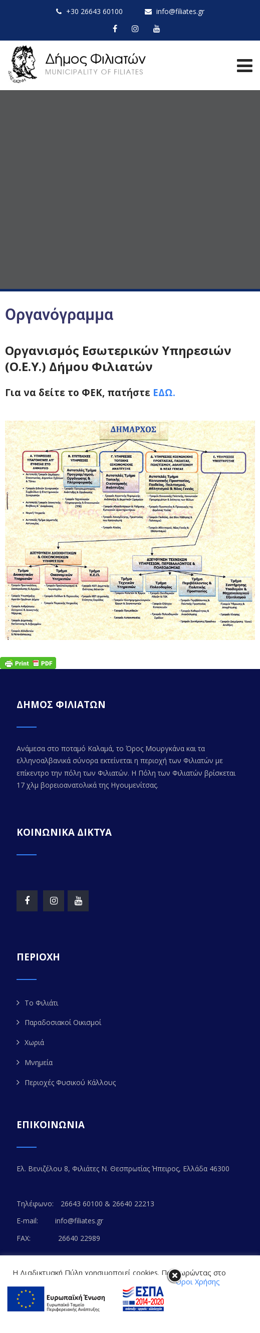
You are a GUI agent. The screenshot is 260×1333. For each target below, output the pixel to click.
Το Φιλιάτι (41, 1003)
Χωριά (34, 1042)
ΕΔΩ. (164, 392)
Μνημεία (39, 1062)
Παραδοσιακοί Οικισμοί (63, 1022)
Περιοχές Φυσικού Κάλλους (70, 1082)
